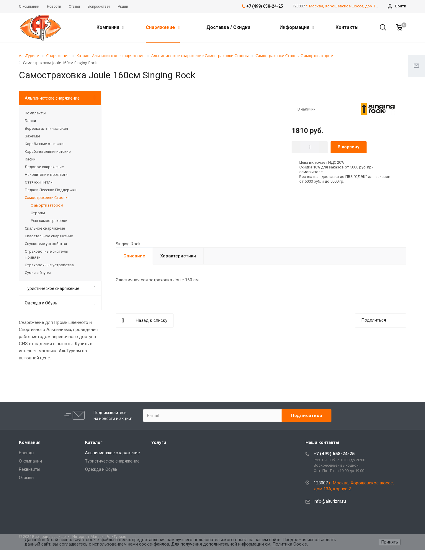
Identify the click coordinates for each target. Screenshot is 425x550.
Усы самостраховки (49, 220)
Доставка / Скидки (228, 27)
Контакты (347, 27)
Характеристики (178, 256)
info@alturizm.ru (330, 501)
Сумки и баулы (38, 272)
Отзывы (26, 477)
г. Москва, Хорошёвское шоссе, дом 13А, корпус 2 (352, 6)
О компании (30, 461)
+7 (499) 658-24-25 (334, 453)
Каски (30, 159)
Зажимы (32, 136)
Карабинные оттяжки (44, 144)
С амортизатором (47, 205)
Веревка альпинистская (46, 128)
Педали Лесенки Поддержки (50, 190)
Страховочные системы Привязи (46, 254)
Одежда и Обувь (41, 303)
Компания (110, 27)
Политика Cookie (289, 544)
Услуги (158, 442)
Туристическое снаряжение (52, 288)
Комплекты (35, 113)
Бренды (26, 452)
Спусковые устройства (46, 243)
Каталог (93, 442)
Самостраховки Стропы (46, 197)
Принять (389, 542)
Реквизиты (29, 469)
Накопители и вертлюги (46, 174)
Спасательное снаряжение (49, 236)
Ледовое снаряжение (44, 167)
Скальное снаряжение (45, 228)
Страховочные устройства (49, 265)
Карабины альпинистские (48, 151)
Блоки (30, 121)
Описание (134, 256)
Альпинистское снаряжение (52, 98)
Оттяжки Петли (39, 182)
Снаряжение (162, 27)
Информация (296, 27)
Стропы (38, 213)
